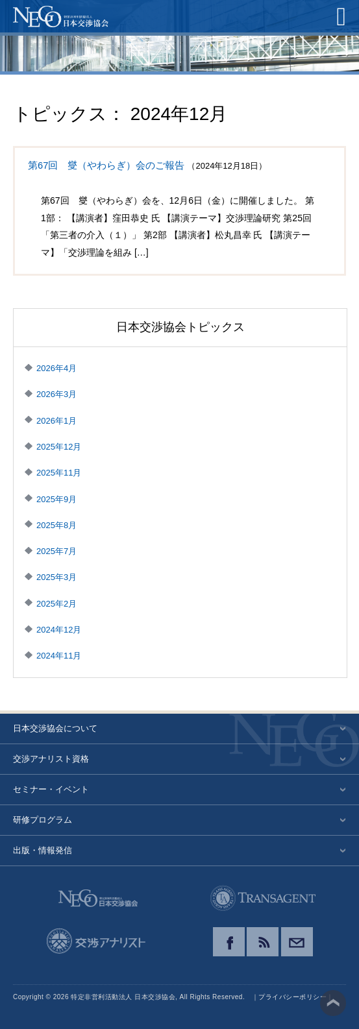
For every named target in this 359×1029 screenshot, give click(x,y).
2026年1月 (56, 421)
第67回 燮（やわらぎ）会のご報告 (106, 165)
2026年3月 (56, 394)
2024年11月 (58, 655)
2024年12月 (58, 630)
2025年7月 (56, 551)
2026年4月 (56, 368)
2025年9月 (56, 499)
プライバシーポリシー (292, 996)
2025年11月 (58, 473)
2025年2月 (56, 604)
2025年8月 (56, 525)
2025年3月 (56, 577)
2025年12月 (58, 447)
